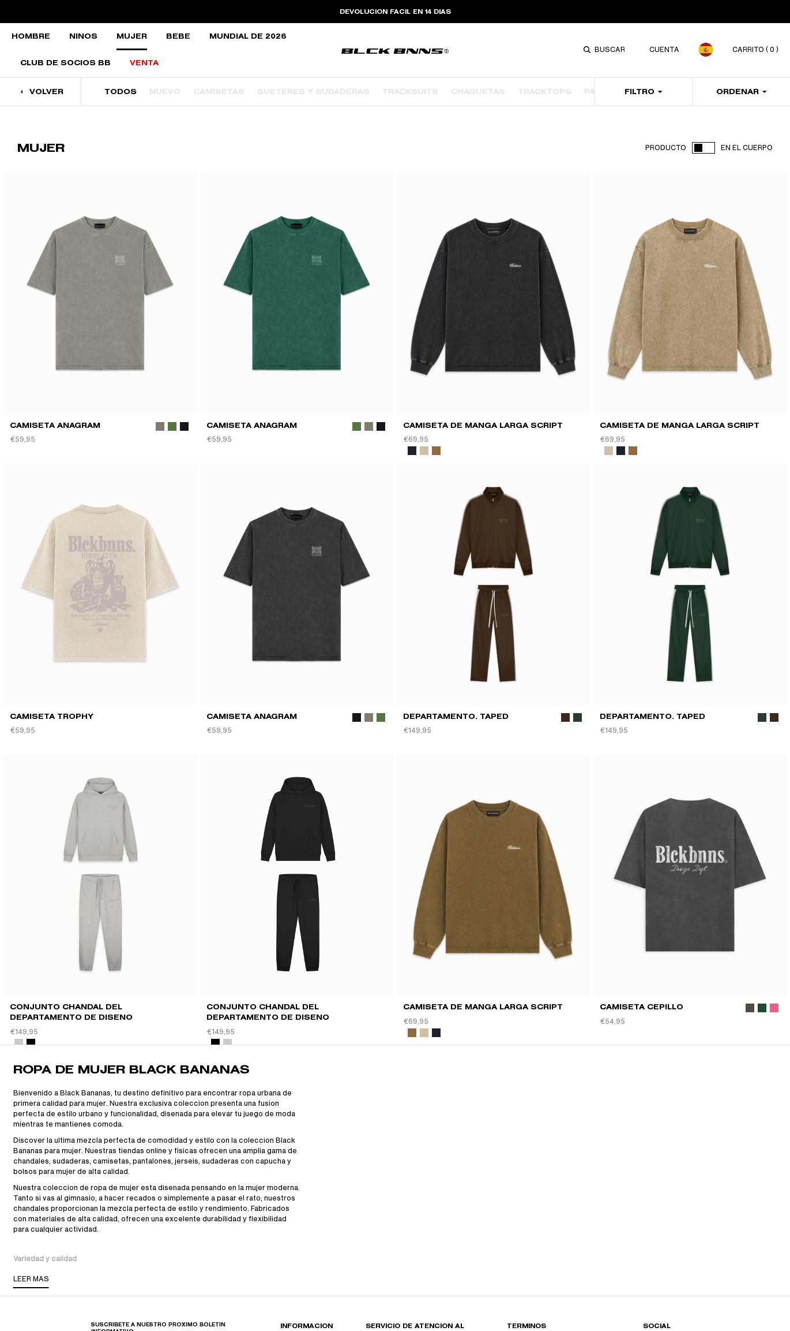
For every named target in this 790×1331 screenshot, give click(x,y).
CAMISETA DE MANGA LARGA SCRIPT (483, 425)
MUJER (131, 36)
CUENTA (664, 50)
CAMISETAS (218, 91)
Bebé (178, 36)
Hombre (31, 36)
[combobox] (612, 49)
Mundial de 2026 (248, 36)
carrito (755, 50)
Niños (83, 36)
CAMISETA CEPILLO (641, 1007)
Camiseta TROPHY (51, 716)
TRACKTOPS (544, 91)
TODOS (120, 91)
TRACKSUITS (410, 91)
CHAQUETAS (478, 91)
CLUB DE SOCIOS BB (65, 62)
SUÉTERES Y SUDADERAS (313, 91)
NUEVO (164, 91)
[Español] (706, 50)
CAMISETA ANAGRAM (55, 425)
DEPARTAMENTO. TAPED (456, 716)
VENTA (144, 62)
